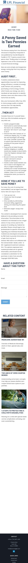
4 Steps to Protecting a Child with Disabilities (12, 411)
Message (4, 288)
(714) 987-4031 (16, 539)
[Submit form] (5, 302)
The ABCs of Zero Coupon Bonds (13, 374)
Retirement (14, 558)
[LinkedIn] (14, 551)
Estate (14, 562)
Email (3, 278)
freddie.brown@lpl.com (14, 548)
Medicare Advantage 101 (12, 339)
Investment (14, 560)
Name (3, 269)
